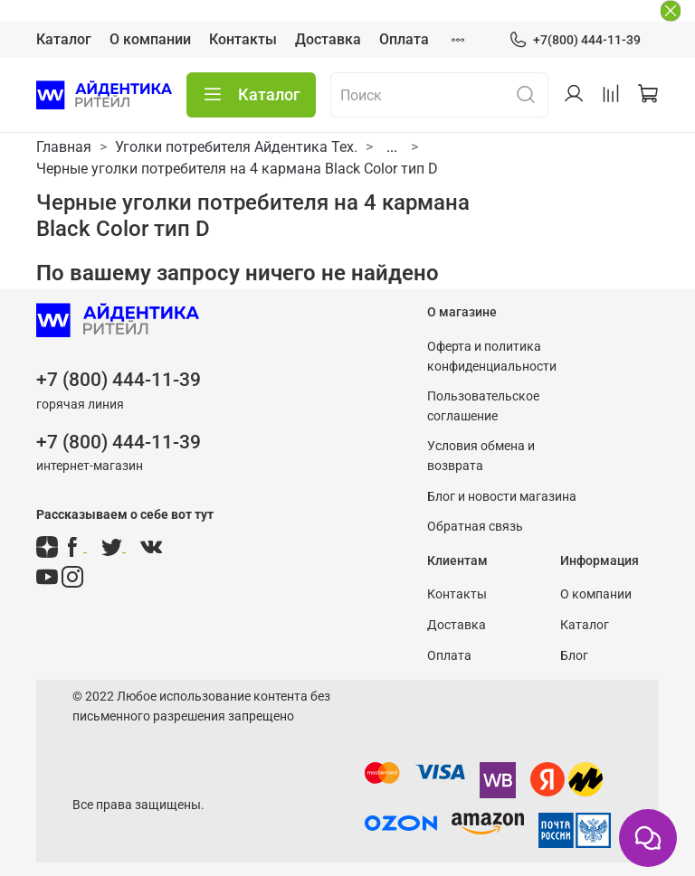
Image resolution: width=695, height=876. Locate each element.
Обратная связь (475, 526)
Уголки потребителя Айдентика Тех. (236, 146)
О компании (150, 39)
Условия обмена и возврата (481, 456)
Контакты (243, 39)
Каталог (63, 39)
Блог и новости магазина (501, 496)
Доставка (328, 39)
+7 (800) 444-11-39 (118, 380)
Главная (63, 146)
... (391, 147)
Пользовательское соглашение (483, 406)
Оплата (404, 39)
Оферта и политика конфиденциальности (492, 356)
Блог (574, 656)
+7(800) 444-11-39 (575, 40)
